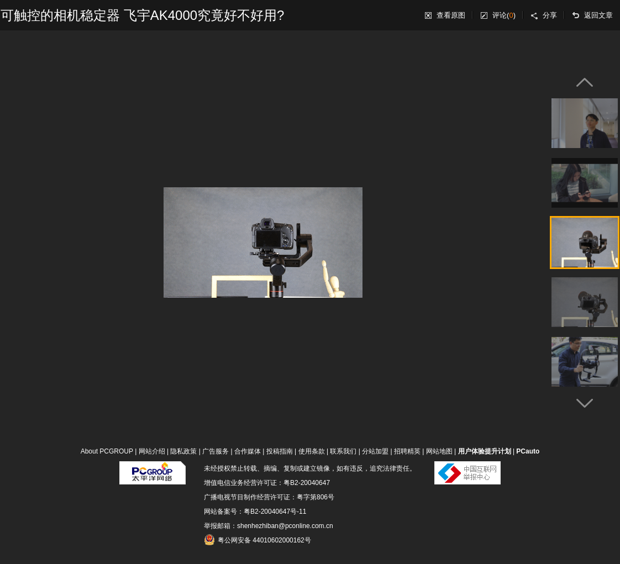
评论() (504, 15)
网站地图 (439, 451)
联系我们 (343, 451)
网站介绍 (152, 451)
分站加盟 (375, 451)
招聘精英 (407, 451)
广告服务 (215, 451)
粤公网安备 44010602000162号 (257, 539)
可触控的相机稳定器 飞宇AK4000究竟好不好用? (142, 15)
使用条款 (311, 451)
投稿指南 (279, 451)
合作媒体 (247, 451)
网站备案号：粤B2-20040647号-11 (255, 511)
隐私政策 (183, 451)
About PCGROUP (107, 451)
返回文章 (598, 15)
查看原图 (451, 15)
